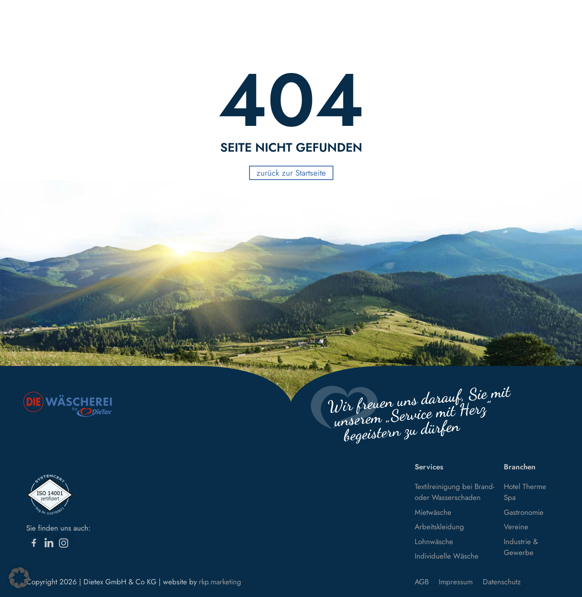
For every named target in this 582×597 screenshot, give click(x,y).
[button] (19, 578)
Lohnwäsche (434, 541)
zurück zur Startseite (291, 173)
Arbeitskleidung (439, 526)
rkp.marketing (220, 581)
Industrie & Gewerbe (521, 547)
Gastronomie (524, 512)
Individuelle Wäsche (446, 556)
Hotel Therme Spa (525, 492)
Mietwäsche (433, 512)
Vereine (516, 526)
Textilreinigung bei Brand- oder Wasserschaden (455, 492)
